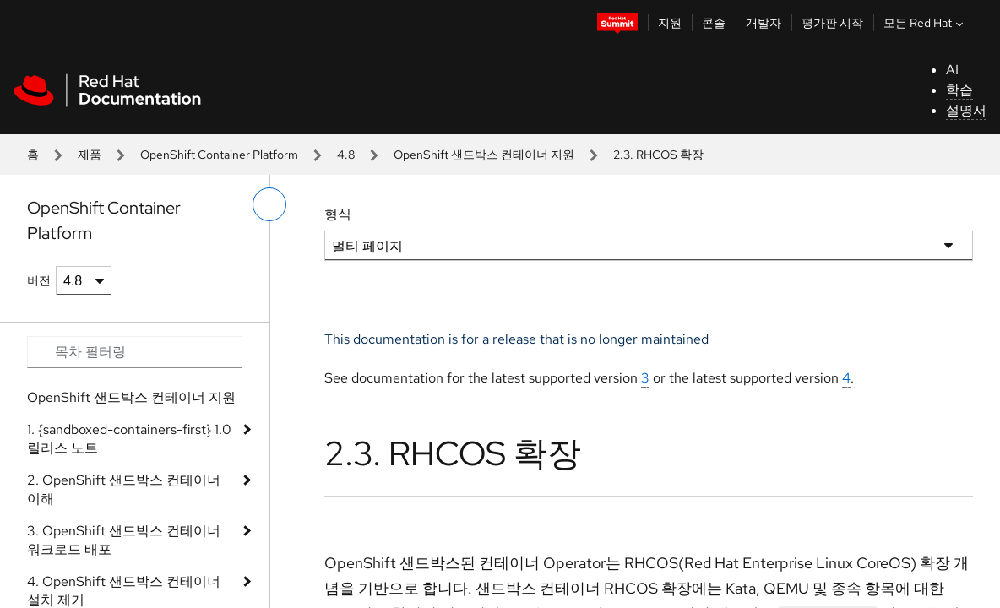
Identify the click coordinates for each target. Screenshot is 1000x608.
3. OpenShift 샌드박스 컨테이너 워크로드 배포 (123, 540)
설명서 (966, 110)
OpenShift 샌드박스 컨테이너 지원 (484, 154)
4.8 (346, 154)
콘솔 (714, 22)
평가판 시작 (832, 22)
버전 (39, 280)
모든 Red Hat (925, 22)
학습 (959, 90)
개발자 (763, 22)
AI (952, 70)
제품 (89, 154)
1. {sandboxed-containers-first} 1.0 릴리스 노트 (129, 439)
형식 (337, 214)
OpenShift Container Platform (219, 154)
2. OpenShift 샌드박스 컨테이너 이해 (123, 489)
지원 (670, 22)
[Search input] (134, 352)
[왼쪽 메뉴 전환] (269, 204)
